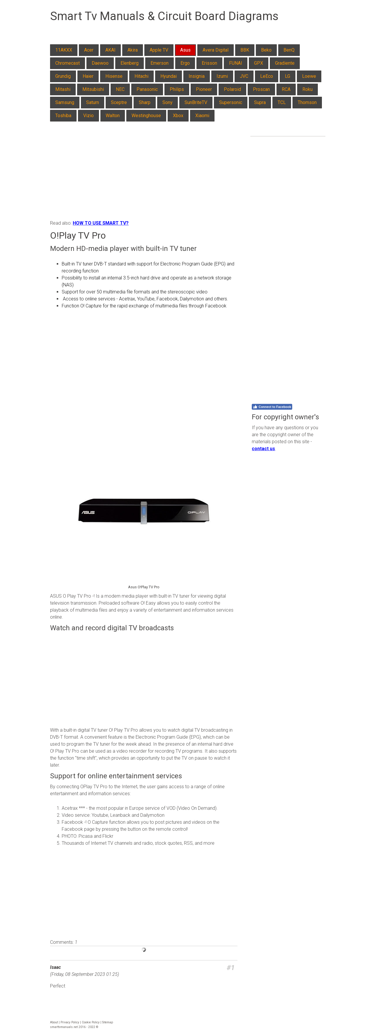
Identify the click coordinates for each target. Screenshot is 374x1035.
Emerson (159, 63)
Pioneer (204, 89)
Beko (266, 50)
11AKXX (63, 50)
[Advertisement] (143, 176)
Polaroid (232, 89)
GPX (258, 63)
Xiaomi (202, 115)
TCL (282, 102)
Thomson (307, 102)
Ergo (185, 63)
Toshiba (63, 115)
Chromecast (67, 63)
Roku (307, 89)
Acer (88, 50)
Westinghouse (146, 115)
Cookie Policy (91, 1022)
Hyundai (168, 76)
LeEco (266, 76)
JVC (244, 76)
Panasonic (147, 89)
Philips (177, 89)
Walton (113, 115)
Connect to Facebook (272, 406)
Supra (260, 102)
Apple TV (159, 50)
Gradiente (285, 63)
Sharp (144, 102)
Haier (88, 76)
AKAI (110, 50)
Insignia (197, 76)
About (54, 1022)
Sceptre (119, 102)
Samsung (64, 102)
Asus (185, 50)
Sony (167, 102)
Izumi (222, 76)
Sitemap (107, 1022)
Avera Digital (215, 50)
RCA (286, 89)
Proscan (261, 89)
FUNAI (235, 63)
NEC (120, 89)
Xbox (178, 115)
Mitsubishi (93, 89)
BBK (244, 50)
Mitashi (62, 89)
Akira (132, 50)
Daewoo (100, 63)
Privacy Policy (70, 1022)
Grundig (63, 76)
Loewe (309, 76)
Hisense (114, 76)
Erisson (209, 63)
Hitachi (141, 76)
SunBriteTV (196, 102)
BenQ (289, 50)
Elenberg (129, 63)
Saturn (92, 102)
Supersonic (230, 102)
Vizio (88, 115)
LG (287, 76)
